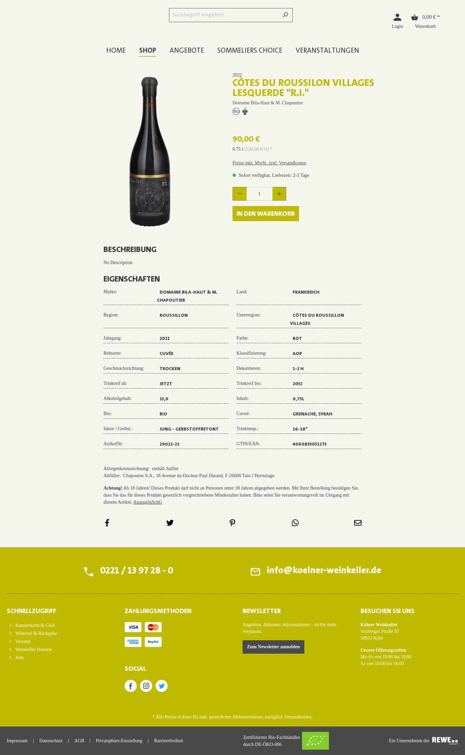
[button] (55, 609)
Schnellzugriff (31, 611)
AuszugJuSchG (147, 502)
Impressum (17, 740)
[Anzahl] (259, 194)
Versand (22, 641)
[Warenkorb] (425, 21)
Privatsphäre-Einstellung (119, 740)
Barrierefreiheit (168, 740)
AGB (79, 740)
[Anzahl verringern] (239, 194)
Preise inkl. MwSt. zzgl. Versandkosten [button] (269, 162)
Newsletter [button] (262, 611)
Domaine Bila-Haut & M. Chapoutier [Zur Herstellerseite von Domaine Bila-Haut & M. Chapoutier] (267, 102)
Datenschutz (50, 740)
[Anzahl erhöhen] (279, 194)
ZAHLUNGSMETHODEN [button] (158, 611)
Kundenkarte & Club (34, 625)
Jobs (19, 657)
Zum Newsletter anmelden (273, 646)
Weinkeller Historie (33, 649)
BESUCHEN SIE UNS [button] (388, 611)
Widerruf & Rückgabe (35, 633)
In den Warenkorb (266, 214)
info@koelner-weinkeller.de (323, 571)
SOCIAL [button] (135, 669)
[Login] (397, 21)
